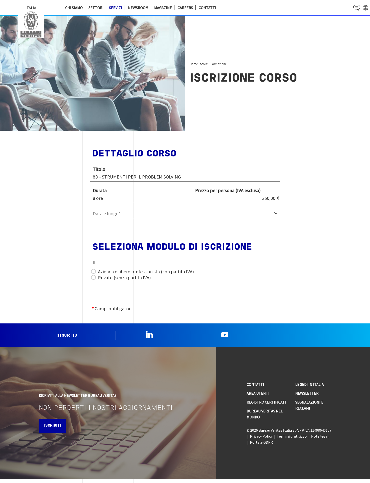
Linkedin (149, 336)
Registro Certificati (266, 406)
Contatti (207, 7)
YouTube (224, 336)
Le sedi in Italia (309, 388)
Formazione (218, 64)
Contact (352, 7)
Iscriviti (57, 429)
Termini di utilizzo (292, 440)
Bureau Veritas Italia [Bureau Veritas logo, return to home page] (32, 24)
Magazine (163, 7)
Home (194, 64)
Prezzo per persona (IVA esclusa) (227, 190)
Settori (96, 7)
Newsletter (306, 397)
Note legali (320, 440)
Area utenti (258, 397)
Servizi (115, 7)
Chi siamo (74, 7)
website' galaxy (364, 7)
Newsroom (138, 7)
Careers (185, 7)
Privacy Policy (261, 440)
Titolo (99, 169)
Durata (100, 190)
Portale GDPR (261, 446)
